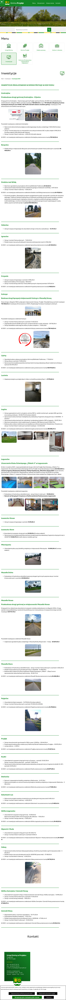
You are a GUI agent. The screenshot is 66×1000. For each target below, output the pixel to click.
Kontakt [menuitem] (58, 3)
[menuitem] (9, 47)
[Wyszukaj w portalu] (31, 30)
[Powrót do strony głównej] (2, 79)
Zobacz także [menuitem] (50, 3)
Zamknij (48, 997)
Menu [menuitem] (34, 3)
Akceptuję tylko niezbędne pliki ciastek (27, 997)
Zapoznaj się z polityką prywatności (21, 993)
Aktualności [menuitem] (41, 3)
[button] (16, 120)
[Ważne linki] (2, 2)
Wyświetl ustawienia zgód (47, 993)
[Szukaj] (49, 30)
